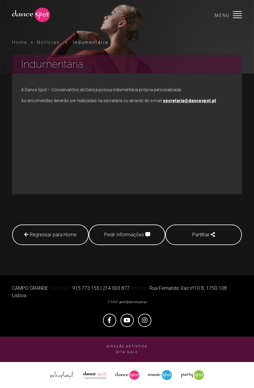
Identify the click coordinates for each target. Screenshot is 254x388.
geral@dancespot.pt (133, 301)
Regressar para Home (48, 235)
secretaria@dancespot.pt (189, 100)
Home (19, 42)
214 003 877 (116, 288)
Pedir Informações (127, 235)
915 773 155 (85, 288)
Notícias (48, 42)
